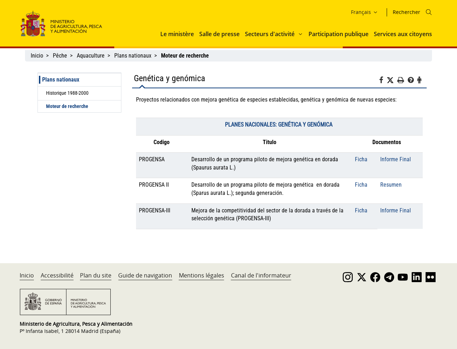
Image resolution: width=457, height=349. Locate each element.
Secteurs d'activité (270, 34)
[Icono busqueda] (429, 12)
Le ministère (177, 34)
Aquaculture (91, 55)
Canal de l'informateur (261, 275)
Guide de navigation (145, 275)
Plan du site (95, 275)
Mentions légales (201, 275)
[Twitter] (392, 80)
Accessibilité (57, 275)
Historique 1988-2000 (67, 93)
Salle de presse (219, 34)
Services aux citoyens (403, 34)
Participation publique (338, 34)
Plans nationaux (132, 55)
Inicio (37, 55)
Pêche (60, 55)
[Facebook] (383, 81)
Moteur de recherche (67, 106)
